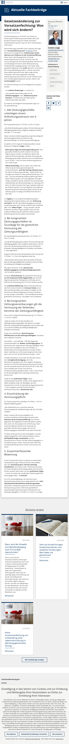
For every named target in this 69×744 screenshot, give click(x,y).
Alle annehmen (57, 734)
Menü (64, 3)
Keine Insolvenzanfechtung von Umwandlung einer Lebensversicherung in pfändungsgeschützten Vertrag (16, 639)
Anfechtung (53, 70)
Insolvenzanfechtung (56, 82)
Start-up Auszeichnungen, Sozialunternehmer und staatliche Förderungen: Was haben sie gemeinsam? (51, 549)
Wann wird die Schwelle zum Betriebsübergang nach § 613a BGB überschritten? (16, 548)
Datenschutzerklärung (32, 739)
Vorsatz (52, 86)
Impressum (59, 739)
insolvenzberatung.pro (56, 50)
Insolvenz (52, 78)
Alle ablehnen (11, 734)
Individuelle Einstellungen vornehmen (34, 734)
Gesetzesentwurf (55, 74)
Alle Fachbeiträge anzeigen (34, 660)
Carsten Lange (54, 48)
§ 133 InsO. (29, 51)
